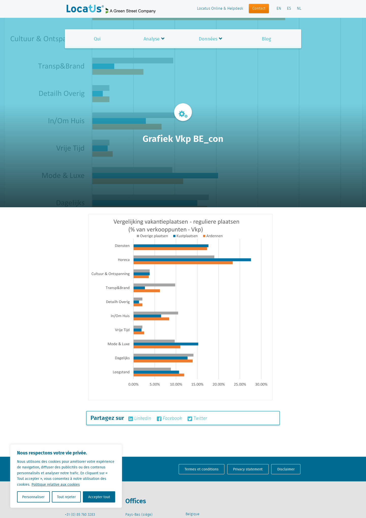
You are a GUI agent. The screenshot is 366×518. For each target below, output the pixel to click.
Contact (258, 9)
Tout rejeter (66, 496)
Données (208, 38)
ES (289, 9)
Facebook (169, 418)
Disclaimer (286, 469)
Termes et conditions (202, 469)
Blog (266, 38)
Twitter (197, 418)
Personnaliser (33, 496)
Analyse (152, 38)
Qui (97, 38)
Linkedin (139, 418)
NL (299, 9)
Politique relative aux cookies (56, 484)
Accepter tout (99, 496)
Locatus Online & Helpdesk (220, 9)
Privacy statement (248, 469)
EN (279, 9)
